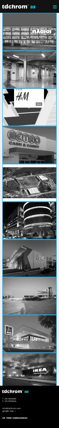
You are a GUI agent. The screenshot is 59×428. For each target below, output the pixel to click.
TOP (29, 381)
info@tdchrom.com (11, 408)
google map (9, 411)
